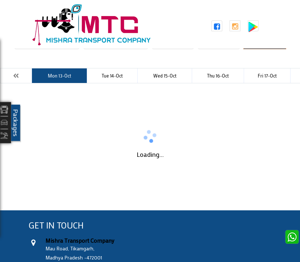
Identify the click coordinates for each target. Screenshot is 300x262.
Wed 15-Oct (165, 75)
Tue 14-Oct (112, 75)
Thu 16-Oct (218, 75)
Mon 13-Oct (59, 75)
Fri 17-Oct (267, 75)
